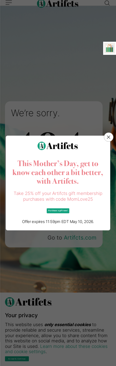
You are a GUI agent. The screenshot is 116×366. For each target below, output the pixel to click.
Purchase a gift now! (58, 210)
